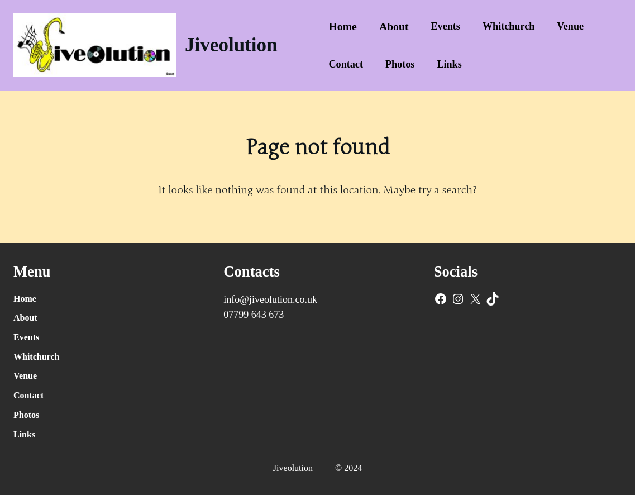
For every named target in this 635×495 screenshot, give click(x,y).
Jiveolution (231, 45)
